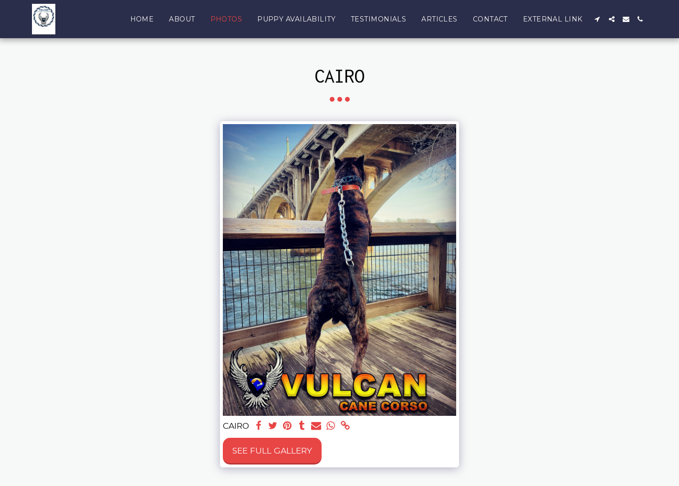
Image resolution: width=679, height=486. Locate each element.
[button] (597, 19)
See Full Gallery (272, 450)
